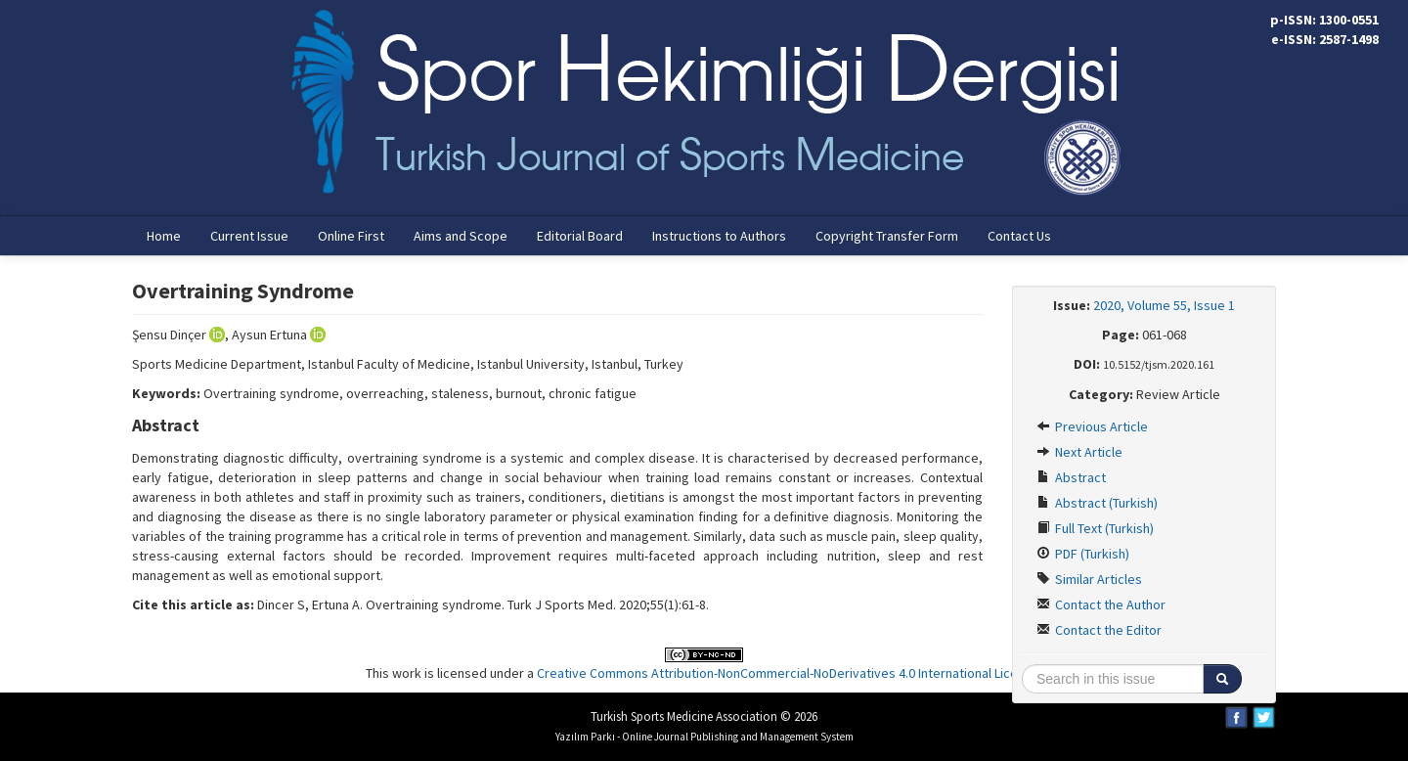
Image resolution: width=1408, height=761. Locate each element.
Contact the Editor (1099, 630)
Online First (351, 236)
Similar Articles (1089, 579)
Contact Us (1019, 236)
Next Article (1079, 452)
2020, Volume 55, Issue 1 (1164, 305)
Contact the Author (1101, 604)
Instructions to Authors (719, 236)
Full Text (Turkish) (1095, 528)
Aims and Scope (460, 236)
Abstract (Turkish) (1097, 503)
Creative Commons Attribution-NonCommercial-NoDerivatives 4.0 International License (788, 673)
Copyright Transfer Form (886, 236)
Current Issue (249, 236)
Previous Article (1092, 426)
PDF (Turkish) (1082, 553)
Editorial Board (580, 236)
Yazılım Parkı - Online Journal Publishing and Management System (704, 736)
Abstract (1071, 477)
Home (164, 236)
